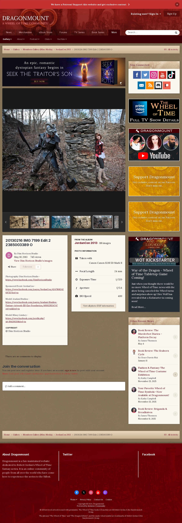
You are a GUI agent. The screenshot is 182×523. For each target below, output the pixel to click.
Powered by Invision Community (91, 506)
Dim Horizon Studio (27, 253)
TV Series (79, 32)
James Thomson (149, 340)
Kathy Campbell (148, 378)
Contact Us (98, 500)
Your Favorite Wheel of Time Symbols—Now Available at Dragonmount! (153, 392)
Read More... (139, 307)
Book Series (98, 32)
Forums (63, 32)
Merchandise (25, 32)
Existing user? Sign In (146, 13)
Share (12, 266)
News (9, 32)
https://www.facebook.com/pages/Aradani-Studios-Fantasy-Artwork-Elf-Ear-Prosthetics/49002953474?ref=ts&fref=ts (32, 305)
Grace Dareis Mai (149, 357)
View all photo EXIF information (98, 306)
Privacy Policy (85, 500)
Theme (73, 500)
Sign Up (171, 13)
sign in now (70, 370)
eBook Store (45, 32)
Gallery (7, 39)
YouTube (62, 39)
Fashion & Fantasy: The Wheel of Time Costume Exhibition (152, 371)
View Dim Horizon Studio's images (33, 260)
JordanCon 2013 (86, 243)
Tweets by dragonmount (76, 460)
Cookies (109, 500)
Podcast (34, 39)
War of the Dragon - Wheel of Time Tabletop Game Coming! (152, 274)
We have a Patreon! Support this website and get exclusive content (88, 4)
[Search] (141, 32)
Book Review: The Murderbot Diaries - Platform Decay (150, 334)
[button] (5, 222)
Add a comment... (15, 386)
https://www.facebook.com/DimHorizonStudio (29, 279)
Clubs (48, 39)
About (20, 39)
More (114, 32)
